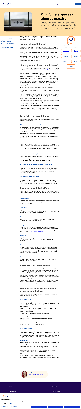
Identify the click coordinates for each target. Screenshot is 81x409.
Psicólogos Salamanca (12, 391)
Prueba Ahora (78, 4)
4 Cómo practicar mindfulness (7, 43)
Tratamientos (48, 4)
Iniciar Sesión (71, 4)
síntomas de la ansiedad (42, 69)
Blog (57, 4)
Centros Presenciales (37, 4)
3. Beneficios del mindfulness (7, 41)
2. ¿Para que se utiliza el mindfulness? (9, 40)
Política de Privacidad (56, 391)
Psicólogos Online (25, 4)
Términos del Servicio (56, 388)
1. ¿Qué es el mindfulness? (6, 38)
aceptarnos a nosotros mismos (36, 231)
